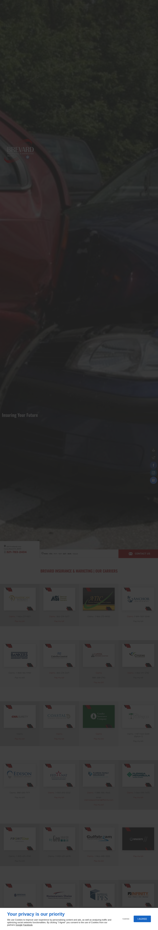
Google (19, 925)
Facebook (28, 925)
